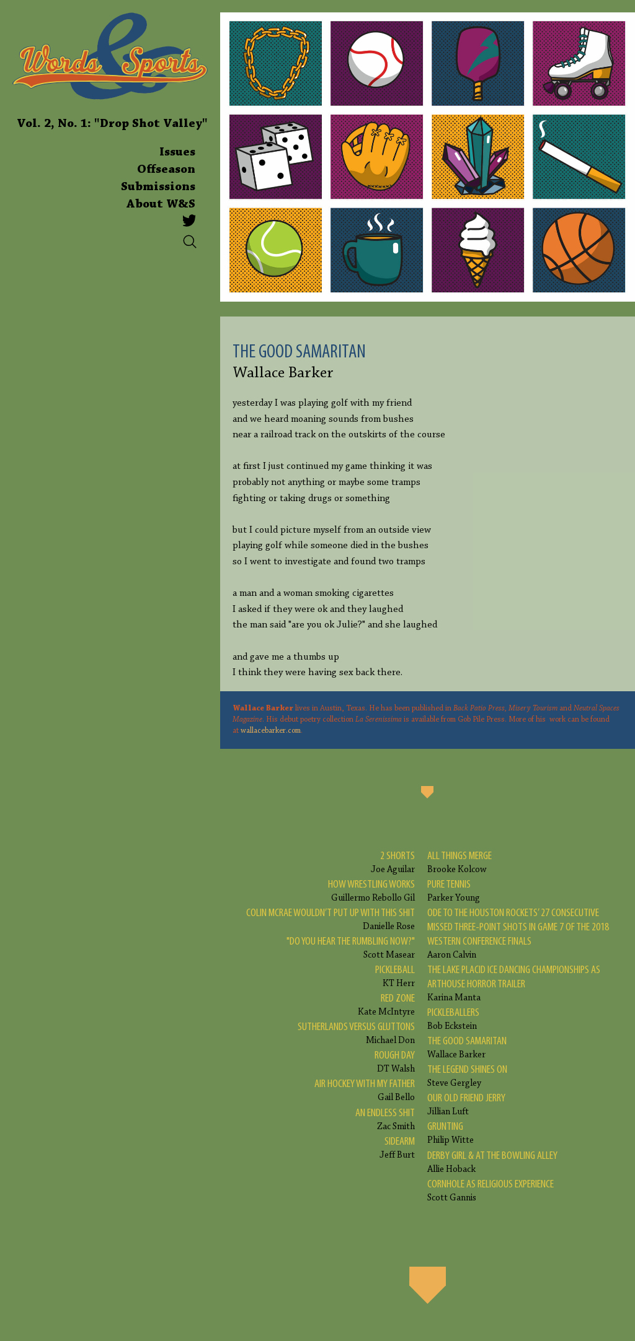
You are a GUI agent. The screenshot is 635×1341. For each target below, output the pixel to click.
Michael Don (356, 1033)
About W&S (161, 204)
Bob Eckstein (453, 1018)
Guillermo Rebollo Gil (371, 890)
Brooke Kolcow (459, 862)
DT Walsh (395, 1061)
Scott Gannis (490, 1190)
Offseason (166, 170)
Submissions (158, 187)
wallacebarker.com (271, 731)
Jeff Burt (397, 1147)
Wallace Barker (467, 1047)
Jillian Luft (466, 1104)
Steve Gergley (467, 1075)
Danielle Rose (330, 919)
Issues (177, 152)
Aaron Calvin (525, 933)
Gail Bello (364, 1090)
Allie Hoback (492, 1161)
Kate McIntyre (386, 1004)
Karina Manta (525, 983)
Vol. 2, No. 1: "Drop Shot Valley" (112, 124)
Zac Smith (385, 1119)
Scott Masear (350, 947)
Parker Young (453, 890)
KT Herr (395, 976)
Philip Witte (450, 1132)
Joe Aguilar (393, 862)
